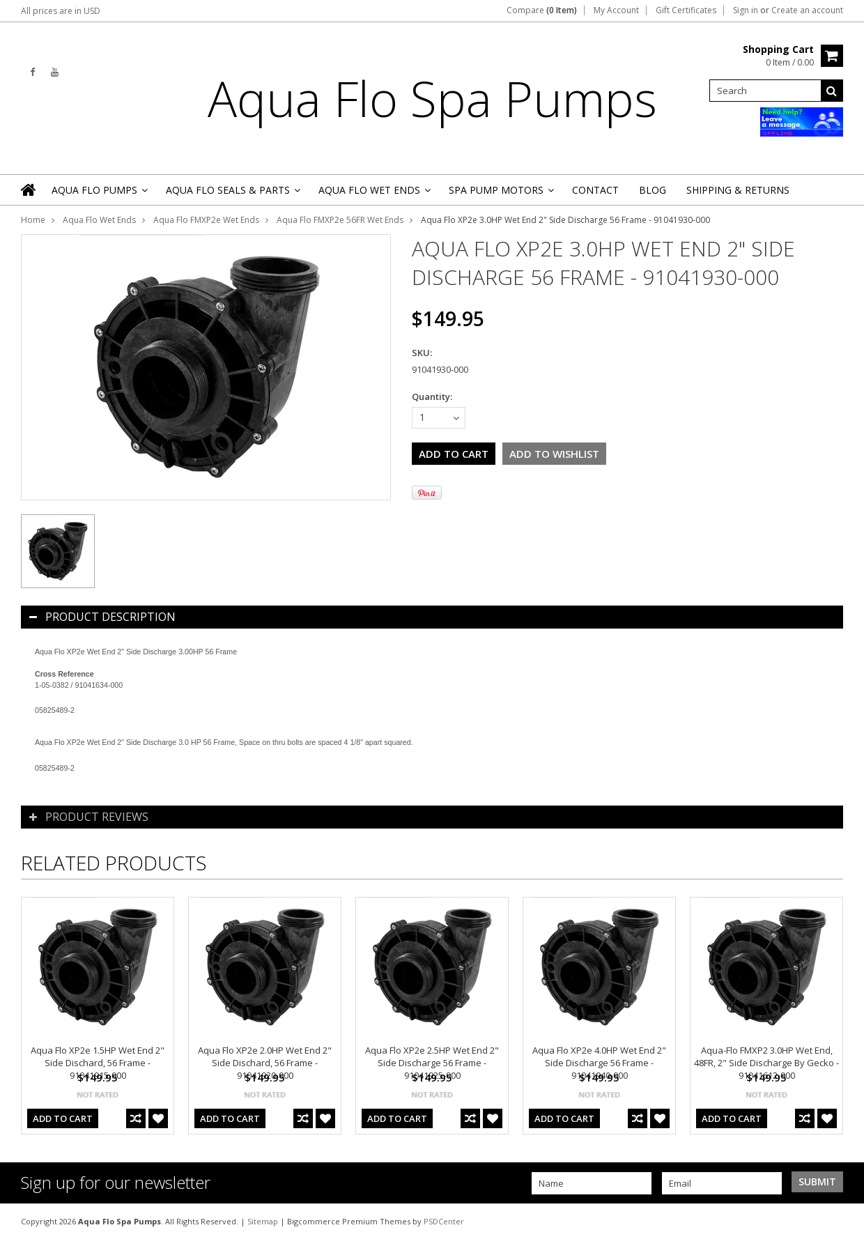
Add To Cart (63, 1118)
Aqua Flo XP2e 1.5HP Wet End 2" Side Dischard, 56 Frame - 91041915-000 (97, 1063)
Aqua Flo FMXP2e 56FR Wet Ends (340, 220)
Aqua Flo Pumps (99, 194)
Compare (542, 10)
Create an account (807, 10)
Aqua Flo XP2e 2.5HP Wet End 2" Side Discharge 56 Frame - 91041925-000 (432, 1063)
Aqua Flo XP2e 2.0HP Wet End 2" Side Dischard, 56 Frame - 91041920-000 (265, 1063)
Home (33, 220)
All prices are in (60, 11)
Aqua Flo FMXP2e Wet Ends (206, 220)
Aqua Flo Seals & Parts (232, 194)
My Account (616, 10)
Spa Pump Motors (500, 194)
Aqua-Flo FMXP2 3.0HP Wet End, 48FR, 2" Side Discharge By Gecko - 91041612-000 (766, 1063)
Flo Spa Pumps (432, 98)
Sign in (745, 10)
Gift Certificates (686, 10)
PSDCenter (444, 1221)
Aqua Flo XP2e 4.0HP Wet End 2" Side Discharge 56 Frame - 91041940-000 (599, 1063)
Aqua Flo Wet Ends (373, 194)
